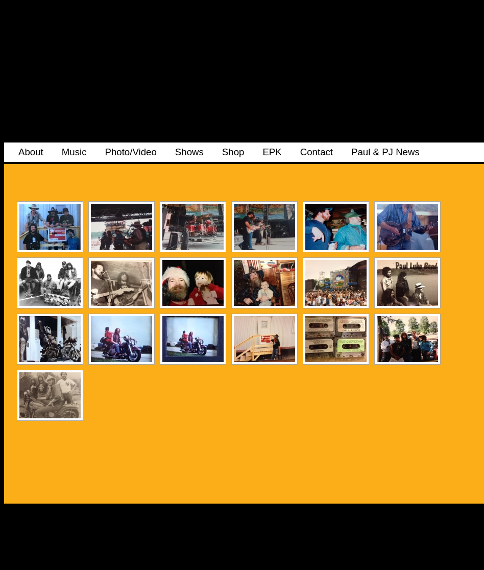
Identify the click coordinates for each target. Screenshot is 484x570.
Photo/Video (130, 152)
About (30, 152)
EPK (271, 152)
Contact (316, 152)
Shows (189, 152)
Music (74, 152)
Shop (233, 152)
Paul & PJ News (385, 152)
